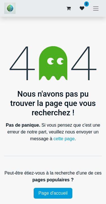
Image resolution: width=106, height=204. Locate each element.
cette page (64, 138)
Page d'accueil (53, 193)
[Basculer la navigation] (96, 8)
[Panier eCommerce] (68, 8)
